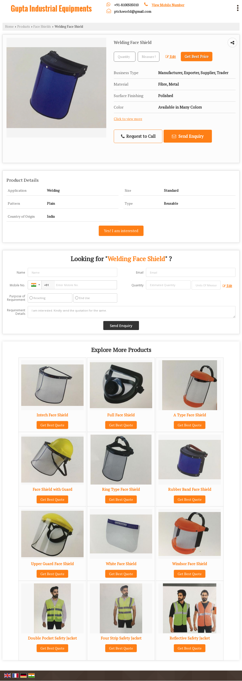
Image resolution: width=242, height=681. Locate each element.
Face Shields (42, 26)
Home (9, 26)
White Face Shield (121, 563)
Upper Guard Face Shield (52, 563)
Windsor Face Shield (189, 563)
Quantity (137, 285)
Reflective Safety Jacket (190, 638)
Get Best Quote (52, 425)
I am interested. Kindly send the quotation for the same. (132, 312)
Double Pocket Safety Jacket (52, 638)
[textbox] (148, 57)
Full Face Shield (121, 414)
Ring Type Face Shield (121, 489)
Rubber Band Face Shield (189, 489)
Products (23, 26)
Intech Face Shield (52, 414)
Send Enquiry (188, 136)
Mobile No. (17, 285)
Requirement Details (16, 312)
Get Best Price (197, 56)
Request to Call (138, 136)
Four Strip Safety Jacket (121, 638)
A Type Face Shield (189, 414)
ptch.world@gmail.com (132, 11)
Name (21, 272)
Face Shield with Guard (52, 489)
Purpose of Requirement (16, 298)
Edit (170, 56)
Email (139, 272)
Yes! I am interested (121, 230)
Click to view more (128, 119)
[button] (168, 4)
